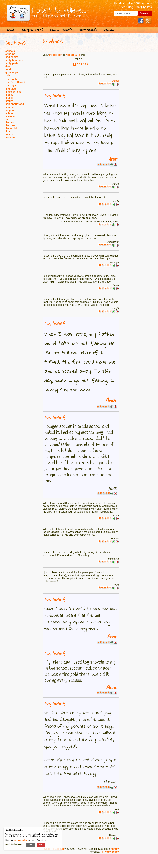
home (10, 30)
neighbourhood (14, 104)
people (9, 107)
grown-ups (11, 72)
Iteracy (115, 848)
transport (11, 137)
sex (7, 119)
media (9, 94)
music (9, 97)
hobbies (15, 79)
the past (10, 125)
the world (11, 128)
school (9, 113)
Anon (115, 80)
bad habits (11, 57)
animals (10, 51)
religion (10, 110)
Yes (30, 844)
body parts (11, 63)
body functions (14, 60)
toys (13, 85)
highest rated (73, 54)
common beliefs (61, 30)
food (8, 69)
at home (10, 54)
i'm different (18, 82)
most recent (55, 54)
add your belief (32, 30)
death (8, 66)
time (7, 131)
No (41, 844)
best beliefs (88, 30)
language (11, 88)
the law (9, 122)
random (109, 30)
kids (7, 75)
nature (9, 101)
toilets (9, 134)
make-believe (13, 91)
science (10, 116)
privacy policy (110, 851)
